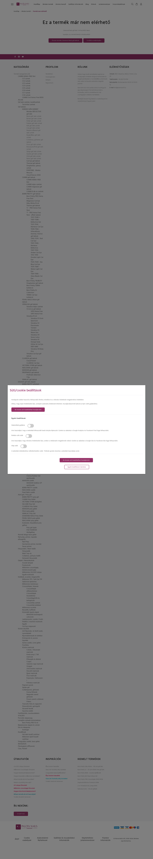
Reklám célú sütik (17, 435)
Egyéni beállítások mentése (77, 467)
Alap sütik (14, 445)
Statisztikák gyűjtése (18, 425)
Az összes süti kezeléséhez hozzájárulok (28, 409)
